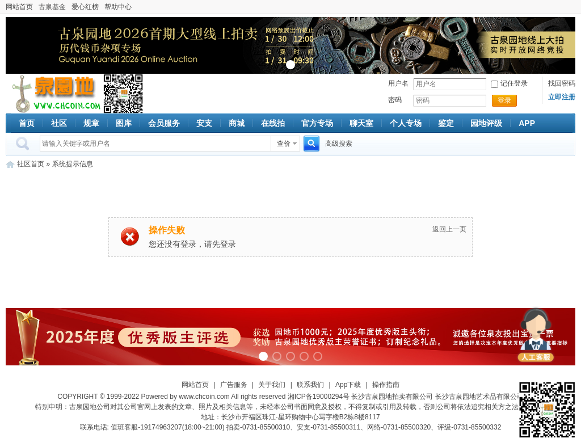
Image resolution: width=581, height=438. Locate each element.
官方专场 (317, 123)
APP (527, 123)
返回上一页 (449, 229)
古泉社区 (54, 93)
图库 (124, 123)
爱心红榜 (85, 7)
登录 (504, 100)
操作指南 (385, 385)
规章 (91, 123)
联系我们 (310, 385)
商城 (237, 123)
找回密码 (561, 83)
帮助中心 (118, 7)
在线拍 (273, 123)
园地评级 (486, 123)
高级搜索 (338, 144)
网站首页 (19, 7)
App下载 (348, 385)
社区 (59, 123)
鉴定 (446, 123)
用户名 (398, 83)
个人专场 (406, 123)
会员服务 (164, 123)
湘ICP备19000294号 (319, 397)
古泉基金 (52, 7)
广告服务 (233, 385)
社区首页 (30, 164)
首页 (27, 123)
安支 (204, 123)
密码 (395, 100)
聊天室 (361, 123)
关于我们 (271, 385)
